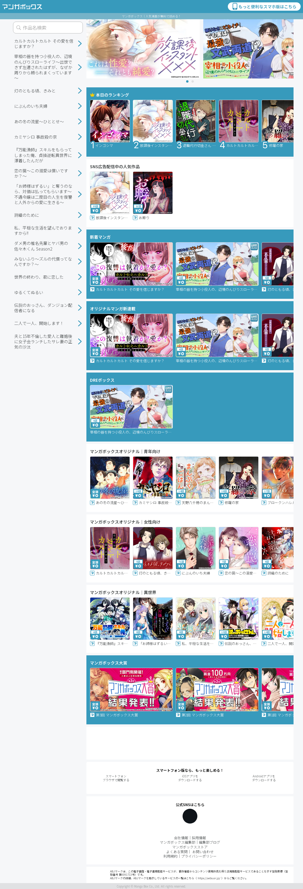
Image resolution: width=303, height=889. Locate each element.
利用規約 (170, 855)
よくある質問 (177, 851)
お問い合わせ (203, 851)
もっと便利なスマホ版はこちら (263, 6)
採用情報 (199, 837)
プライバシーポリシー (199, 855)
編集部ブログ (209, 842)
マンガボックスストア (190, 846)
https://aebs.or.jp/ (209, 878)
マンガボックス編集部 (177, 842)
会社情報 (181, 837)
